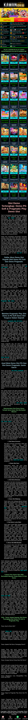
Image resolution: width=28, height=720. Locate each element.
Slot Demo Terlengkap (17, 711)
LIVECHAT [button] (25, 718)
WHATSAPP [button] (18, 718)
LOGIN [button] (21, 20)
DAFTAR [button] (7, 20)
